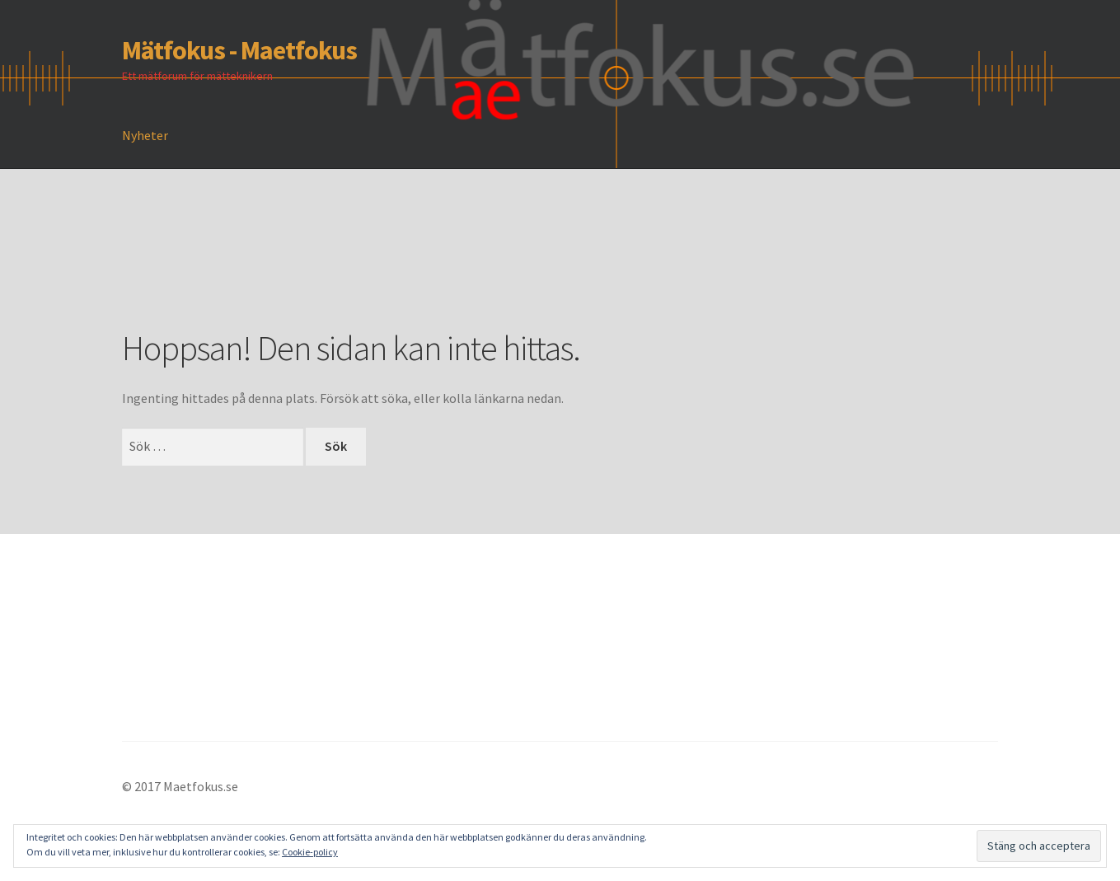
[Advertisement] (422, 273)
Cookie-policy (310, 852)
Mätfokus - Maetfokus (239, 50)
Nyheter (145, 135)
